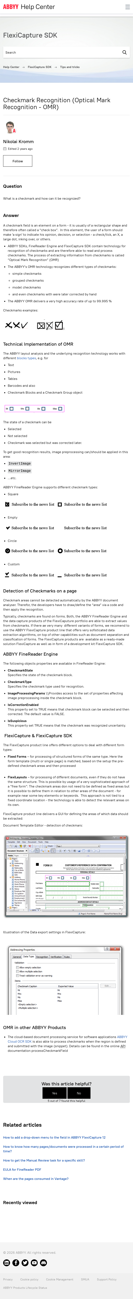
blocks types (26, 358)
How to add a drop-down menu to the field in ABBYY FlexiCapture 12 (54, 1137)
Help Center (11, 67)
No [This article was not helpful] (79, 1093)
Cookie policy (29, 1279)
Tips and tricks (70, 67)
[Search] (61, 52)
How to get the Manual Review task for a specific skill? (44, 1160)
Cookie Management (59, 1279)
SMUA (85, 1279)
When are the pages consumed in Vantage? (35, 1179)
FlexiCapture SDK (40, 67)
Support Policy (106, 1279)
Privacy (8, 1279)
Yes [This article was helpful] (54, 1093)
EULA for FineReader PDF (22, 1169)
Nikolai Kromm (18, 141)
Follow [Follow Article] (18, 161)
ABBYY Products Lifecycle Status (25, 1288)
